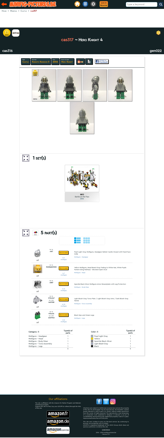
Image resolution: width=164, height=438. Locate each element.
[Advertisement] (82, 20)
